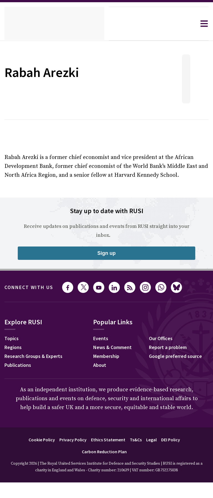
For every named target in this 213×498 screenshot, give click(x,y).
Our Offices (73, 407)
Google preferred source (89, 424)
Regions (14, 348)
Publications (19, 365)
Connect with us (32, 287)
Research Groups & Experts (37, 357)
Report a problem (81, 416)
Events (12, 407)
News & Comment (25, 416)
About (11, 433)
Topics (12, 339)
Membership (19, 424)
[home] (54, 24)
